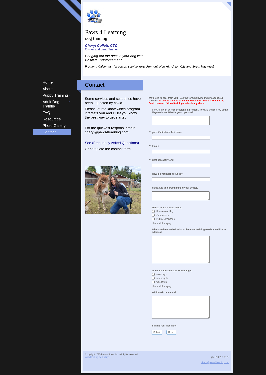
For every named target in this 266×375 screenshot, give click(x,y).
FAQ (46, 113)
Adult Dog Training (51, 104)
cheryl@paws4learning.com (215, 364)
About (48, 89)
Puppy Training (55, 95)
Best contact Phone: (163, 160)
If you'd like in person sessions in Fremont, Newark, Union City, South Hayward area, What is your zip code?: (190, 111)
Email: (155, 147)
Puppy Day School (163, 220)
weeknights (160, 279)
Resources (52, 119)
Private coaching (162, 213)
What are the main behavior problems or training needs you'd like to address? (189, 232)
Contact (49, 132)
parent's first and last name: (167, 133)
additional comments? (164, 294)
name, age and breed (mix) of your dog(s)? (175, 188)
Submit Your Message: (164, 327)
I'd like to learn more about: (167, 209)
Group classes (161, 217)
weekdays (159, 276)
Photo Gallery (54, 125)
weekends (159, 283)
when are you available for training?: (172, 272)
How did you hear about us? (167, 174)
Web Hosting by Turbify (97, 358)
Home (48, 82)
